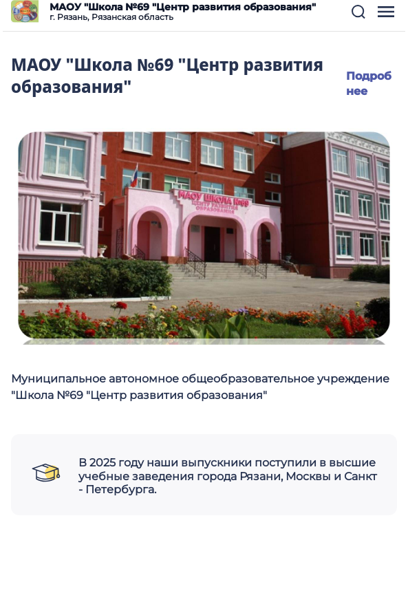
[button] (358, 11)
